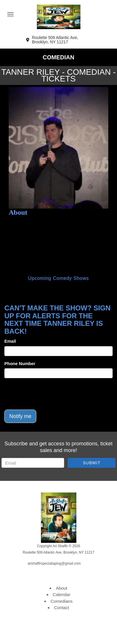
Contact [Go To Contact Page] (61, 607)
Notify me (20, 416)
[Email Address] (32, 463)
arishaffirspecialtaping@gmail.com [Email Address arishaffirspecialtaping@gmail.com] (54, 563)
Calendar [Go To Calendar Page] (62, 594)
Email (10, 341)
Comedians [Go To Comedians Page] (62, 601)
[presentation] (48, 394)
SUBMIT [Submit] (91, 462)
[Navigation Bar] (10, 14)
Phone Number (19, 363)
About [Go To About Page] (61, 588)
